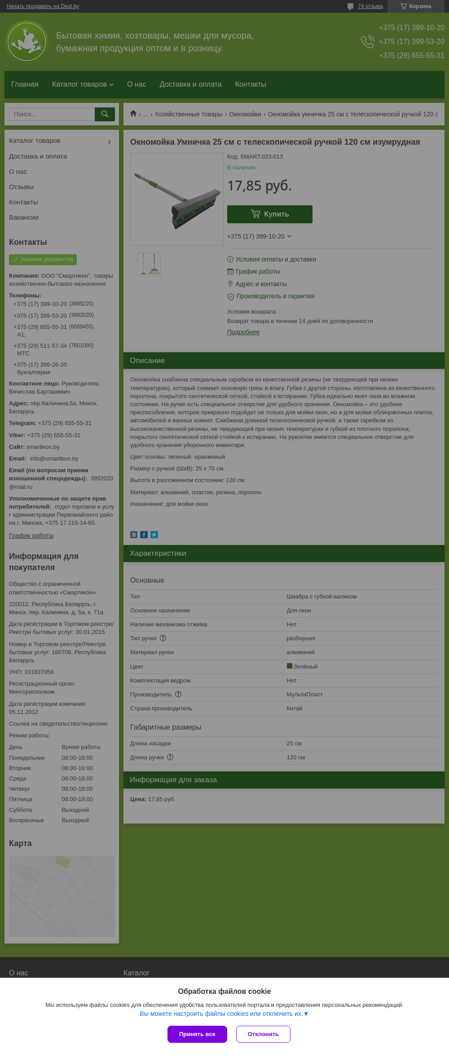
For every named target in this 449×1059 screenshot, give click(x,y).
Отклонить (263, 1034)
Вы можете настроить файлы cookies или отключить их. (221, 1013)
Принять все (197, 1034)
